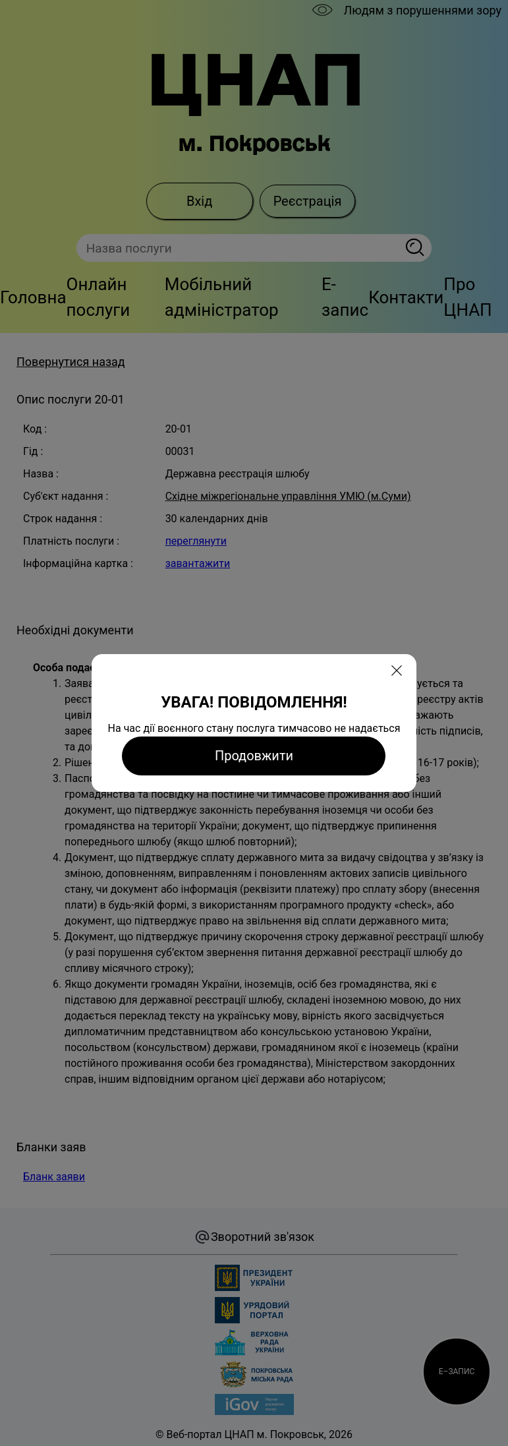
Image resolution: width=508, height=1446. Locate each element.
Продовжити (254, 756)
